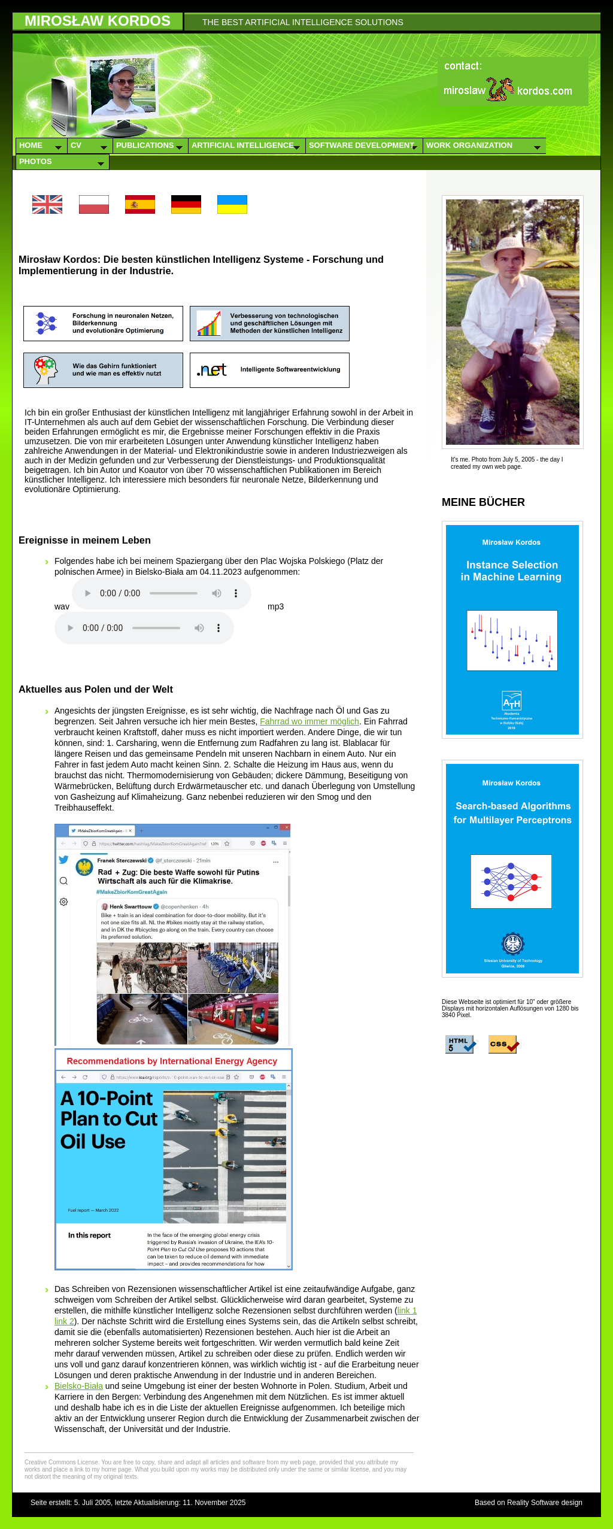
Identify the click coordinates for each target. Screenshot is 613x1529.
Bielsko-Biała (78, 1386)
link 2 (64, 1321)
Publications (145, 145)
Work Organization (469, 145)
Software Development (361, 145)
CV (76, 145)
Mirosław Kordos (98, 21)
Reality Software (533, 1502)
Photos (35, 161)
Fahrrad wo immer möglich (309, 721)
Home (31, 145)
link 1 (407, 1310)
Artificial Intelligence (243, 145)
